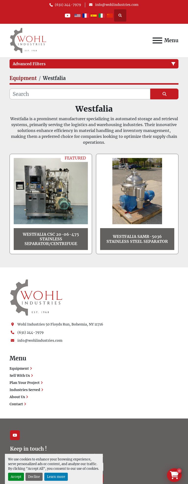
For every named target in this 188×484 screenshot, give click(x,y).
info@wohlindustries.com (116, 5)
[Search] (80, 94)
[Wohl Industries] (36, 297)
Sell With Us (20, 375)
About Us (17, 397)
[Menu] (157, 40)
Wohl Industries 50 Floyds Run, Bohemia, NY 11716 (60, 324)
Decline (34, 477)
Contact (16, 404)
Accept (16, 477)
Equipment (19, 368)
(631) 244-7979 (68, 5)
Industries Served (25, 390)
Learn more (56, 477)
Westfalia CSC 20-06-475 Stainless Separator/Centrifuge (51, 239)
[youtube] (67, 15)
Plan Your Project (25, 382)
